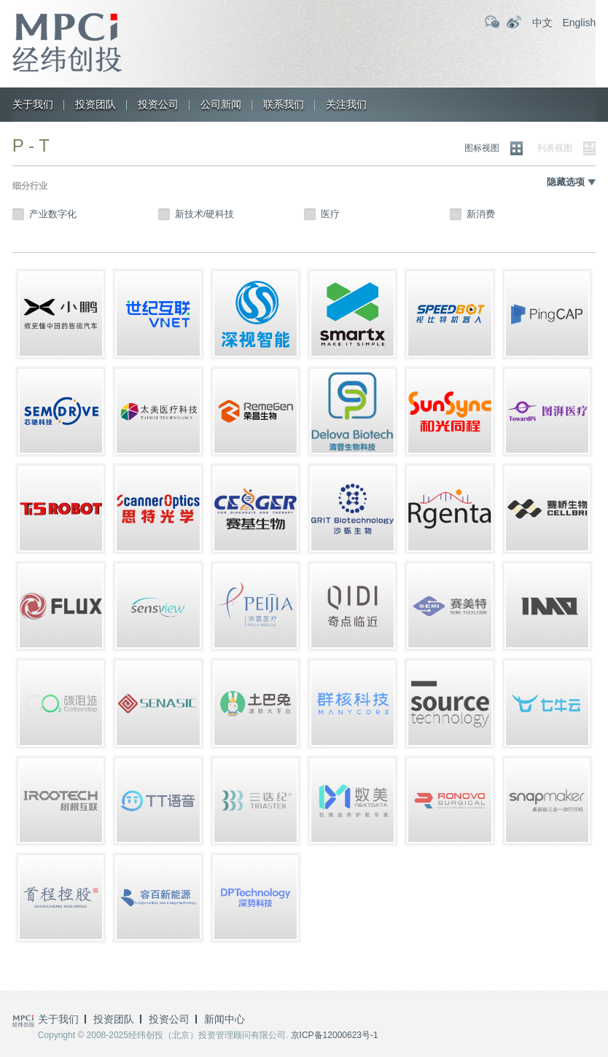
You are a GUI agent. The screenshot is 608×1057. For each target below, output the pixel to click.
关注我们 (346, 104)
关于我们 (32, 104)
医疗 (330, 213)
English (579, 22)
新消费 (481, 213)
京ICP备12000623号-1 (334, 1035)
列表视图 (554, 148)
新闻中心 (224, 1019)
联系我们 (283, 104)
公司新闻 (220, 104)
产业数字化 (53, 213)
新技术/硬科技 (205, 213)
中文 (542, 22)
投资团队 (95, 104)
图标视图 (481, 148)
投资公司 (158, 104)
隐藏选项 (566, 181)
